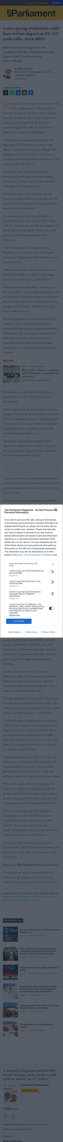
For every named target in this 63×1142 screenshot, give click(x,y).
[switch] (51, 571)
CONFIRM (18, 621)
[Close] (57, 510)
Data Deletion (14, 632)
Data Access (31, 632)
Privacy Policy (48, 632)
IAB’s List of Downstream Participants (35, 555)
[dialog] (31, 571)
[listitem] (31, 564)
